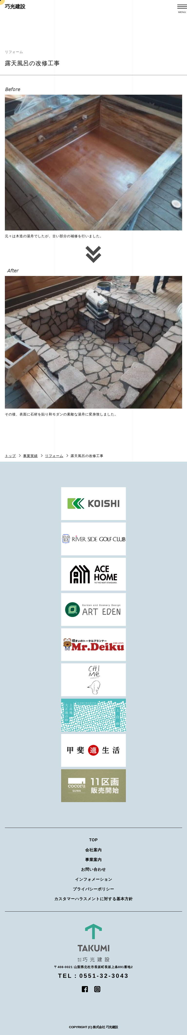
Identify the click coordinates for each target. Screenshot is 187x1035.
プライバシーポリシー (93, 889)
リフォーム (54, 456)
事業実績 (30, 456)
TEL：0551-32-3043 (93, 975)
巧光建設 (15, 6)
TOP (93, 840)
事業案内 (93, 860)
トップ (10, 456)
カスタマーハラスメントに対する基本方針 (93, 899)
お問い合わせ (93, 869)
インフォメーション (93, 879)
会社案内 (93, 850)
